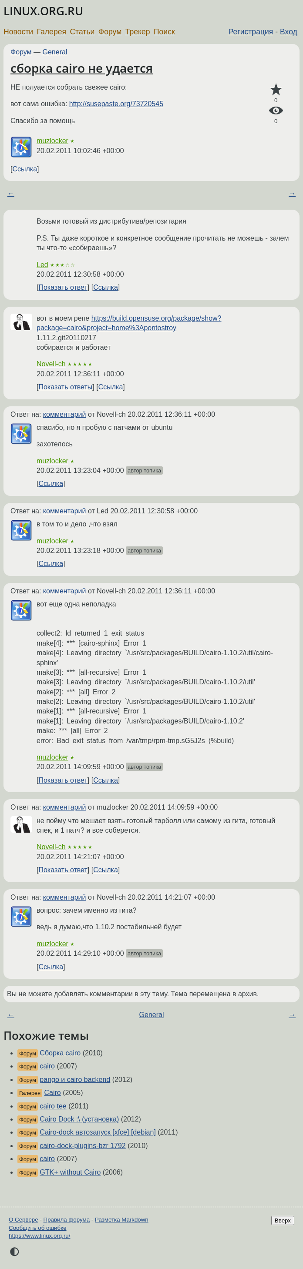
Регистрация (251, 31)
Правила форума (67, 1219)
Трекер (137, 31)
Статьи (82, 31)
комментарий (64, 414)
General (55, 52)
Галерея (51, 31)
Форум (109, 31)
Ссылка (24, 169)
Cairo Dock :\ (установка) (79, 1119)
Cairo (52, 1092)
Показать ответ (62, 287)
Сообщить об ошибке (38, 1228)
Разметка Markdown (121, 1219)
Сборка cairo (60, 1053)
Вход (288, 31)
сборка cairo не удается (81, 68)
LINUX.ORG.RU (43, 11)
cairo (47, 1066)
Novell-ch (51, 364)
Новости (18, 31)
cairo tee (53, 1106)
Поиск (164, 31)
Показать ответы (65, 387)
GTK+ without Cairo (70, 1172)
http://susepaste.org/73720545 (116, 103)
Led (42, 264)
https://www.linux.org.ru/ (39, 1235)
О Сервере (23, 1219)
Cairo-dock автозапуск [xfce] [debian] (98, 1132)
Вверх (283, 1220)
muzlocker (52, 140)
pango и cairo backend (75, 1079)
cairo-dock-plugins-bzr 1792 (82, 1145)
